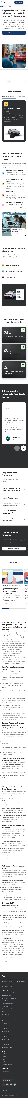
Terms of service (5, 1092)
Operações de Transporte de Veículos (10, 1000)
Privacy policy (5, 1090)
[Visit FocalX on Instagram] (11, 1084)
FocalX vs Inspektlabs (7, 1042)
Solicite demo (18, 2)
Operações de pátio (6, 995)
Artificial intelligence (7, 1064)
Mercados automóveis (7, 1008)
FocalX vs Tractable (6, 1026)
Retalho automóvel (6, 1006)
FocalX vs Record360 (7, 1047)
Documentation (5, 1071)
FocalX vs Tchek (5, 1039)
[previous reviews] (17, 448)
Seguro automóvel (6, 1014)
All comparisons (5, 1023)
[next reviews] (23, 448)
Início (1, 6)
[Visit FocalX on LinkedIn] (3, 1084)
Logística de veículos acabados (9, 993)
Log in (3, 1073)
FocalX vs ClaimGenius (7, 1036)
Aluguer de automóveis (7, 1003)
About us (4, 1059)
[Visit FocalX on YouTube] (7, 1084)
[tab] (9, 96)
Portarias (4, 1056)
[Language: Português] (7, 1080)
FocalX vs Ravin (5, 1028)
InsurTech (4, 1011)
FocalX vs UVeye (5, 1031)
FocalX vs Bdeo (5, 1034)
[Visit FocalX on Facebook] (14, 1084)
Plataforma (4, 1054)
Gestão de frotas (5, 1016)
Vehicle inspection (6, 1061)
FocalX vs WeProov (6, 1044)
